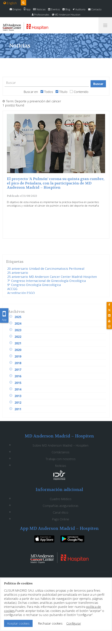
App (27, 9)
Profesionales (40, 14)
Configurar (73, 623)
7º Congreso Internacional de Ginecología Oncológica (46, 281)
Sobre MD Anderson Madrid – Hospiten (60, 445)
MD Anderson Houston (66, 14)
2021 (18, 343)
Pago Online (60, 519)
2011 (18, 409)
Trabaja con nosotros (61, 459)
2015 (18, 383)
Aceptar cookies (18, 623)
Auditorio (79, 9)
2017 (18, 370)
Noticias (39, 9)
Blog (66, 9)
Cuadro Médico (60, 499)
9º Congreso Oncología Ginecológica (34, 285)
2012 (18, 402)
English (10, 3)
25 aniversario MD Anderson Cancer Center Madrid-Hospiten (52, 277)
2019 (18, 356)
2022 (18, 337)
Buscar (98, 84)
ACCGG (12, 289)
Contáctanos (60, 452)
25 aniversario (17, 273)
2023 (18, 330)
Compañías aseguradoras (61, 506)
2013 (18, 396)
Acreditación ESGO (21, 293)
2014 (18, 389)
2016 (18, 376)
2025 (18, 317)
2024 (18, 323)
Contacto (95, 9)
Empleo (15, 9)
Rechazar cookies (50, 623)
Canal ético (60, 512)
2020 (18, 350)
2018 (18, 363)
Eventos (54, 9)
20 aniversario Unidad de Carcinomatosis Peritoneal (45, 269)
